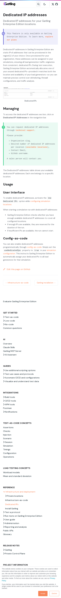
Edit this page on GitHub (16, 269)
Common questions (12, 328)
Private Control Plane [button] (14, 553)
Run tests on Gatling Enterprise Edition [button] (22, 516)
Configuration (9, 453)
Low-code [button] (9, 320)
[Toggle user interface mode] (44, 4)
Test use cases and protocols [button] (18, 374)
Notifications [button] (10, 411)
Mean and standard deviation (17, 476)
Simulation (8, 445)
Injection (7, 434)
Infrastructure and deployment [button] (19, 491)
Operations (8, 456)
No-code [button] (8, 324)
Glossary (7, 534)
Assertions (8, 427)
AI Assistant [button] (9, 354)
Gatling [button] (7, 550)
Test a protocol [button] (11, 512)
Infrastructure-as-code (16, 500)
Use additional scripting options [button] (19, 370)
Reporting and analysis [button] (15, 527)
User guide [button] (9, 519)
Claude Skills (9, 347)
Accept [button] (42, 593)
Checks (6, 431)
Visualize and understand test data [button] (21, 381)
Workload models (11, 472)
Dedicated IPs (11, 504)
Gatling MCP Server (12, 351)
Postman (7, 408)
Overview (7, 343)
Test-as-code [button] (11, 317)
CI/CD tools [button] (9, 400)
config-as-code (34, 247)
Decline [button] (54, 593)
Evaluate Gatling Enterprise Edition (19, 301)
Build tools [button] (9, 397)
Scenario (7, 438)
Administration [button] (11, 523)
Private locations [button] (14, 496)
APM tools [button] (9, 404)
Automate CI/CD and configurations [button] (21, 377)
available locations (36, 147)
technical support (25, 130)
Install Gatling (11, 508)
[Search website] (38, 4)
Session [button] (7, 442)
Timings (6, 449)
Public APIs (8, 530)
